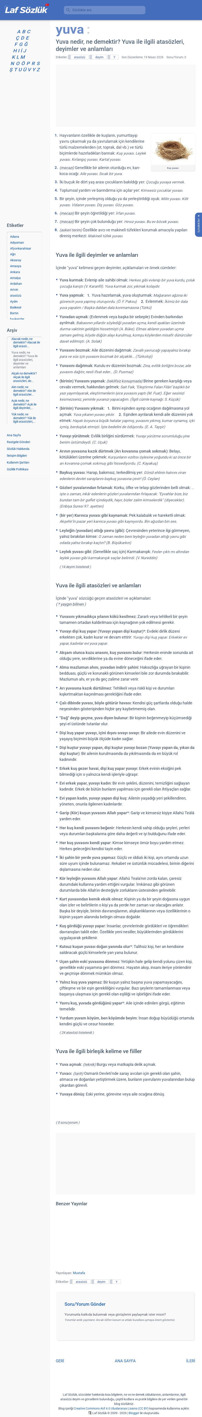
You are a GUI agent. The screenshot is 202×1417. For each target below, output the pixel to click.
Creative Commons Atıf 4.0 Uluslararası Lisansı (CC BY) (111, 1408)
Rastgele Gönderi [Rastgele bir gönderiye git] (18, 442)
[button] (127, 1305)
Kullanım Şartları (18, 462)
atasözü (79, 57)
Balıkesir (16, 307)
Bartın (14, 313)
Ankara (15, 272)
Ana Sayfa (14, 435)
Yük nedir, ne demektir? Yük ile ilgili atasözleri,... (23, 418)
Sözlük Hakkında (18, 449)
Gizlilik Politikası (17, 469)
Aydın (14, 301)
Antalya (15, 278)
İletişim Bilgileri (17, 455)
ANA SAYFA (125, 1361)
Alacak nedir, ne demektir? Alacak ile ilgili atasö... (25, 342)
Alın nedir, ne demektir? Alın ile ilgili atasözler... (23, 390)
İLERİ (190, 1361)
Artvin (14, 289)
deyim (99, 57)
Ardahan (16, 283)
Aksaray (15, 260)
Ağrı (13, 254)
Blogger (134, 1413)
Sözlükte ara (82, 10)
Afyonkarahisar (20, 248)
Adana (14, 236)
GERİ (60, 1361)
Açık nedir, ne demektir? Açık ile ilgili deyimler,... (23, 404)
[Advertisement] (125, 95)
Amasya (15, 266)
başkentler (17, 319)
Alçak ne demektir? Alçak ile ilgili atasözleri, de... (24, 377)
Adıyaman (17, 242)
